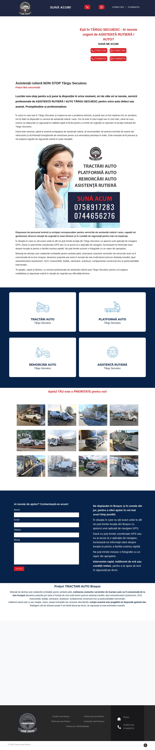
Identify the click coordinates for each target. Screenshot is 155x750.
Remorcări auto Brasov (94, 716)
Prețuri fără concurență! (28, 87)
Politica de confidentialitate (77, 726)
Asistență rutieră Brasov (94, 721)
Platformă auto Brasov (60, 721)
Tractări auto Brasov (61, 716)
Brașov (126, 717)
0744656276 (133, 7)
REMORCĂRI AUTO (42, 366)
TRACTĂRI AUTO (42, 321)
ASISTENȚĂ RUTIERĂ (112, 366)
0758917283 (118, 7)
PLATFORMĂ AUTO (112, 321)
